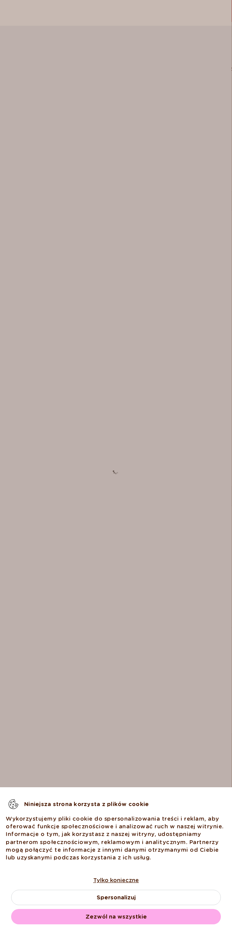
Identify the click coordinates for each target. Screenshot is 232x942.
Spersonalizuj (116, 897)
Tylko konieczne (116, 880)
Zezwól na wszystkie (116, 917)
